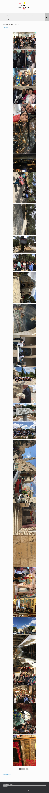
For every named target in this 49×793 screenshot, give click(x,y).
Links (16, 19)
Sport (24, 15)
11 (26, 769)
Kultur (32, 15)
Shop (33, 19)
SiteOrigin (27, 790)
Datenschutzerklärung (8, 784)
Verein (16, 15)
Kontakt (25, 19)
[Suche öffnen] (47, 17)
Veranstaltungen (6, 19)
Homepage (6, 15)
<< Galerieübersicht (7, 27)
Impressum (5, 786)
